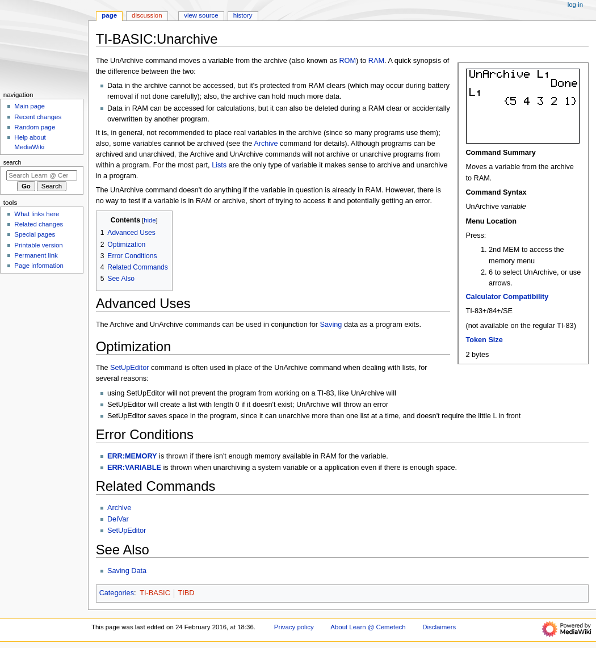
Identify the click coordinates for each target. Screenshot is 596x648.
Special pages (34, 234)
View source (201, 15)
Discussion (147, 15)
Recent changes (37, 116)
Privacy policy (294, 627)
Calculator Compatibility (506, 297)
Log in (575, 4)
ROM (347, 61)
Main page (29, 106)
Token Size (483, 340)
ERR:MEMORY (132, 456)
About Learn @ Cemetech (367, 627)
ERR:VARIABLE (134, 468)
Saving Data (126, 571)
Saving (331, 325)
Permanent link (35, 255)
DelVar (118, 519)
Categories (116, 593)
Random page (34, 127)
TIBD (186, 593)
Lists (219, 165)
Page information (39, 265)
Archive (266, 144)
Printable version (38, 245)
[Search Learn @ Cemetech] (41, 175)
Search (12, 162)
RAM (376, 61)
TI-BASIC (155, 593)
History (243, 15)
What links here (36, 214)
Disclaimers (439, 627)
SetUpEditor (129, 368)
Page (109, 15)
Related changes (38, 224)
